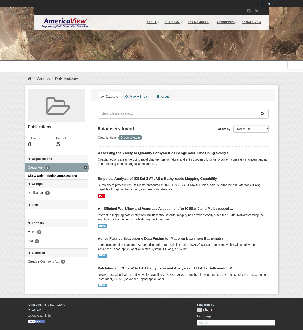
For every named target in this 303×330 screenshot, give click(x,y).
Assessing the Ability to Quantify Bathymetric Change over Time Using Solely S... (165, 153)
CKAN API (35, 310)
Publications (66, 79)
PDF (101, 195)
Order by (224, 129)
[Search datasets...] (177, 114)
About (163, 96)
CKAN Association (40, 315)
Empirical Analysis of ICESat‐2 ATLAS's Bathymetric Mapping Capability (157, 179)
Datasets (109, 96)
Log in (269, 3)
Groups (43, 79)
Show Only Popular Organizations (52, 175)
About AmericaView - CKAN (46, 305)
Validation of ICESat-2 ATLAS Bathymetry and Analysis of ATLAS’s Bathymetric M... (166, 268)
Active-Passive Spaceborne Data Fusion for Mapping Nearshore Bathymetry (160, 238)
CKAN (204, 309)
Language (204, 316)
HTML (102, 225)
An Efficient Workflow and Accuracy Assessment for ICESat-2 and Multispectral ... (165, 208)
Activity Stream (137, 96)
